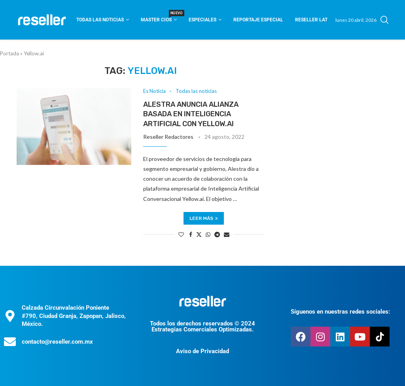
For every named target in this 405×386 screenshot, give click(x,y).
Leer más (203, 218)
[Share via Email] (226, 234)
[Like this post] (181, 234)
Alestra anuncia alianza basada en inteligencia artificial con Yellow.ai (190, 114)
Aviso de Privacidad (202, 351)
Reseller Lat (311, 20)
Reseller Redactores (168, 136)
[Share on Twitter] (199, 234)
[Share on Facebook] (190, 234)
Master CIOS (159, 17)
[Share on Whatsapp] (208, 234)
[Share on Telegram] (217, 234)
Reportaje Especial (258, 20)
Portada (9, 53)
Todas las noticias (100, 20)
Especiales (202, 20)
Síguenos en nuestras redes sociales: (340, 311)
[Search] (384, 19)
